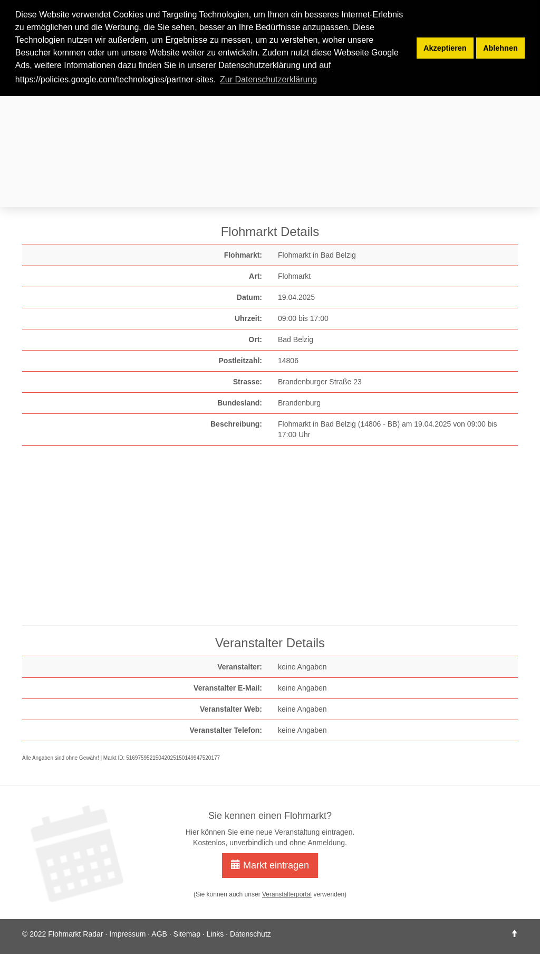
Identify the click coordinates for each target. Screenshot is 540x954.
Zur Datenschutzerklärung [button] (268, 79)
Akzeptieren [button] (445, 48)
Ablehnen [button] (500, 48)
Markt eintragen (270, 865)
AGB (159, 934)
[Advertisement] (270, 131)
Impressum (127, 934)
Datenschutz (250, 934)
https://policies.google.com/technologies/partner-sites (114, 79)
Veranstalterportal (287, 894)
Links (215, 934)
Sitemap (186, 934)
